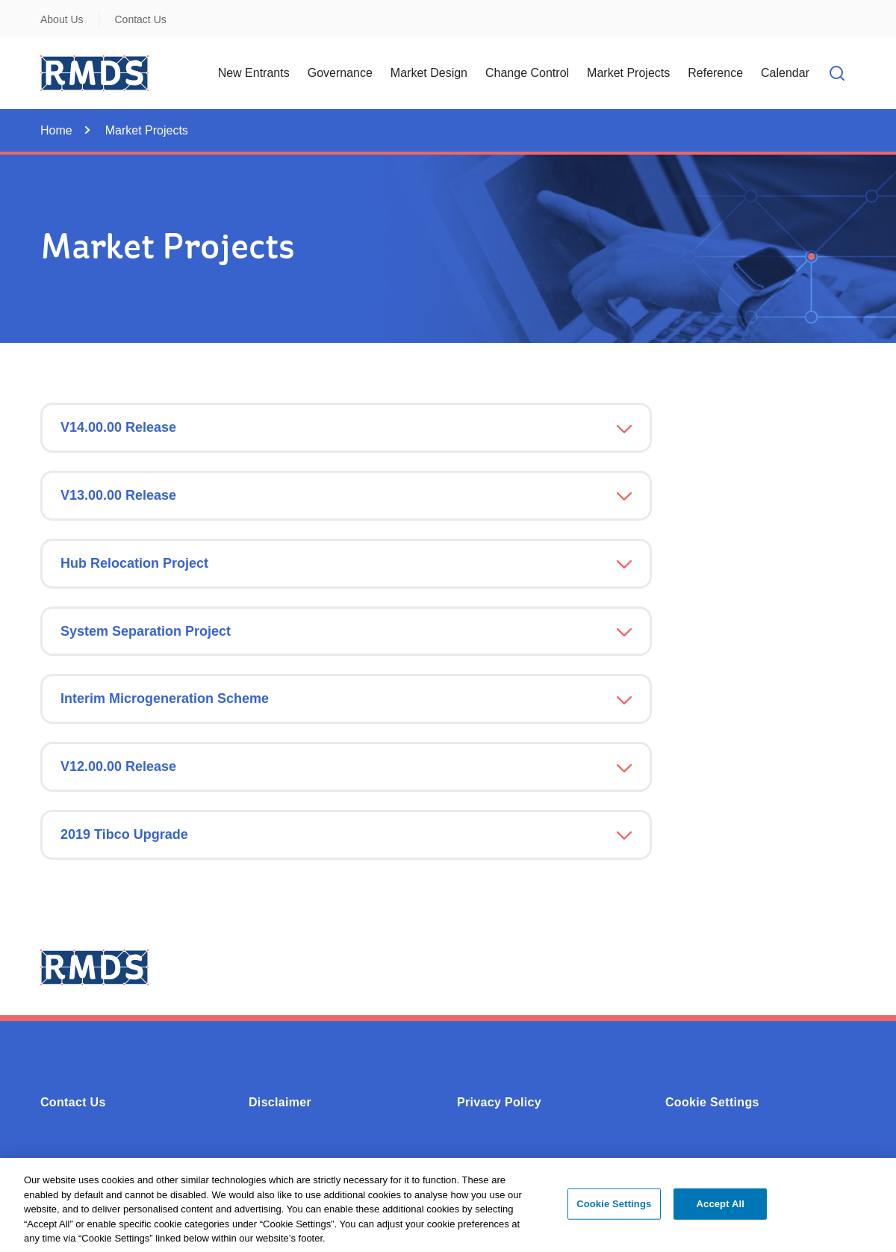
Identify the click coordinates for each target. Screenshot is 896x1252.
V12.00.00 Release (118, 766)
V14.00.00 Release (118, 427)
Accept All (720, 1209)
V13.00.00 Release (118, 495)
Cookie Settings (712, 1102)
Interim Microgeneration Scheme (164, 698)
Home (56, 130)
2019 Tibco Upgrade (124, 834)
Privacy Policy (499, 1102)
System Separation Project (145, 631)
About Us (62, 19)
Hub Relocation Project (134, 563)
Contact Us (141, 19)
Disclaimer (280, 1102)
